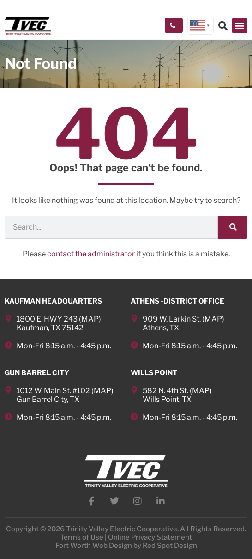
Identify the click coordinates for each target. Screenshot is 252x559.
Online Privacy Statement (150, 537)
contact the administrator (91, 253)
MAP (90, 319)
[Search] (232, 227)
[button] (239, 25)
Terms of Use (81, 537)
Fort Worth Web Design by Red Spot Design (126, 545)
